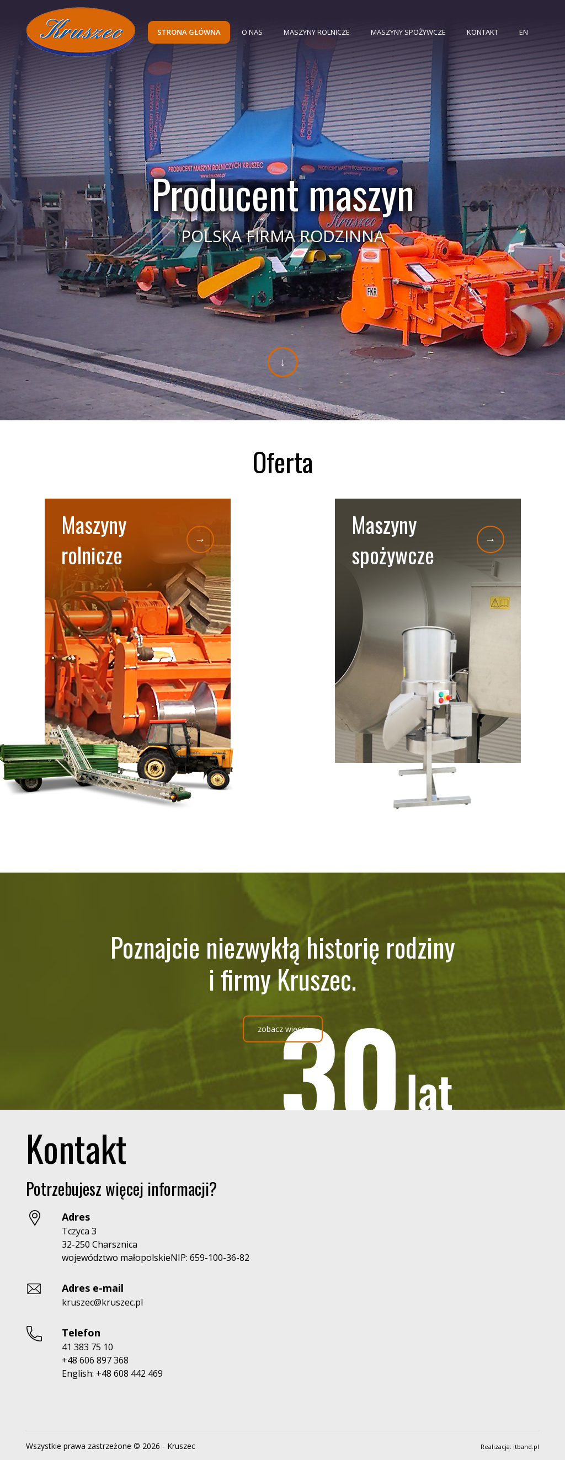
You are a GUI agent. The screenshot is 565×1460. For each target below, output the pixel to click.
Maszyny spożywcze (408, 32)
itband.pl (526, 1446)
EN (523, 32)
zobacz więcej (283, 1029)
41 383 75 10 (87, 1347)
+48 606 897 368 (95, 1360)
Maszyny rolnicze (317, 32)
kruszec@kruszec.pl (102, 1302)
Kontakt (482, 32)
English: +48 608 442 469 (112, 1373)
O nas (252, 32)
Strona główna (189, 32)
